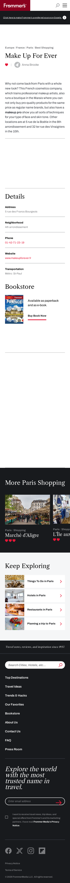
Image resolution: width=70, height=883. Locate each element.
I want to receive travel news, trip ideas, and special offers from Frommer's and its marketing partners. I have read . (36, 820)
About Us (11, 722)
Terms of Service (13, 870)
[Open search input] (58, 5)
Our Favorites (14, 704)
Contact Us (13, 731)
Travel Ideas (13, 686)
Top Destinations (16, 677)
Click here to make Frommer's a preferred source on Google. (32, 17)
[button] (65, 5)
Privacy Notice (12, 863)
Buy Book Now (37, 316)
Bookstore (12, 713)
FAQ (8, 740)
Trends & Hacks (16, 695)
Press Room (13, 749)
